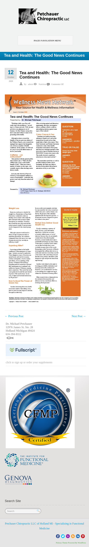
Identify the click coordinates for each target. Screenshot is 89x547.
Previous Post (14, 316)
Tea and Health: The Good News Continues (50, 74)
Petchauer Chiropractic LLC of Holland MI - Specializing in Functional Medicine (44, 526)
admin (30, 84)
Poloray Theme (61, 543)
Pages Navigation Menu (43, 40)
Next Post (79, 316)
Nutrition (42, 84)
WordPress (82, 543)
